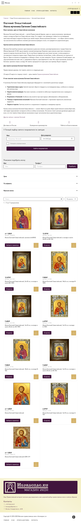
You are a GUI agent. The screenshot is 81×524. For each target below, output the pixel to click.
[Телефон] (50, 166)
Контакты (53, 11)
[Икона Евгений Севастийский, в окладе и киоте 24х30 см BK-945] (59, 219)
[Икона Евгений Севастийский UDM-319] (21, 438)
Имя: (8, 135)
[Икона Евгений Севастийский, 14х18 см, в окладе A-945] (59, 394)
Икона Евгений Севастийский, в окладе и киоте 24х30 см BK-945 (58, 238)
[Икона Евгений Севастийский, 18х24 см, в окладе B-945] (21, 350)
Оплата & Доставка (42, 11)
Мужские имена (9, 191)
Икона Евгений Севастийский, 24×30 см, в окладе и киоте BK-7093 (21, 282)
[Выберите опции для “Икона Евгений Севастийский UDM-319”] (12, 464)
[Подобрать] (72, 166)
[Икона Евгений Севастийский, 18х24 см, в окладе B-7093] (59, 262)
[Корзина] (75, 3)
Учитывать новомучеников (18, 143)
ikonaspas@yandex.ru (11, 506)
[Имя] (19, 166)
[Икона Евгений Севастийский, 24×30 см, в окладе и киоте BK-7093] (21, 262)
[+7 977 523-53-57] (4, 504)
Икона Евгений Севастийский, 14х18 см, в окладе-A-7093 (59, 326)
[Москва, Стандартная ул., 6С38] (4, 509)
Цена (5, 176)
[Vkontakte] (72, 12)
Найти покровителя (40, 149)
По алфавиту (8, 183)
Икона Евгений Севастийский (14, 413)
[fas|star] (74, 517)
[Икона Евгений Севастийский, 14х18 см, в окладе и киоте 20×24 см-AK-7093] (21, 306)
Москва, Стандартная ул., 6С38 (14, 509)
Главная (27, 11)
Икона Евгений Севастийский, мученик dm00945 (20, 238)
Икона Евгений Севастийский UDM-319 (17, 457)
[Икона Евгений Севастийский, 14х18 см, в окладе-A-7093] (59, 306)
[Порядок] (71, 199)
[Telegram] (78, 12)
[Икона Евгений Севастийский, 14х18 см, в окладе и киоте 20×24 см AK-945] (59, 350)
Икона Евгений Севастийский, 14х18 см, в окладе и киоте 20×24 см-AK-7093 (21, 326)
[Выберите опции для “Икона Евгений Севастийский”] (12, 420)
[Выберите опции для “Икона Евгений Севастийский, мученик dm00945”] (12, 245)
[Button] (79, 3)
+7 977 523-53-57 (10, 504)
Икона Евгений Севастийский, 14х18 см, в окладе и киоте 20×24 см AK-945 (59, 370)
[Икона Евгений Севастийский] (21, 394)
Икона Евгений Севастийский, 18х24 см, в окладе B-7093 (59, 282)
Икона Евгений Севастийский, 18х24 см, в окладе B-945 (21, 370)
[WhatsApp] (75, 12)
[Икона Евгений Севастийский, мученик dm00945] (21, 219)
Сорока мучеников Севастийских (47, 74)
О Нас (33, 11)
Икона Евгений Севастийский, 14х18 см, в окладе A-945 (59, 414)
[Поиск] (33, 199)
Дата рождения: (46, 135)
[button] (5, 3)
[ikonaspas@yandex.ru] (4, 506)
